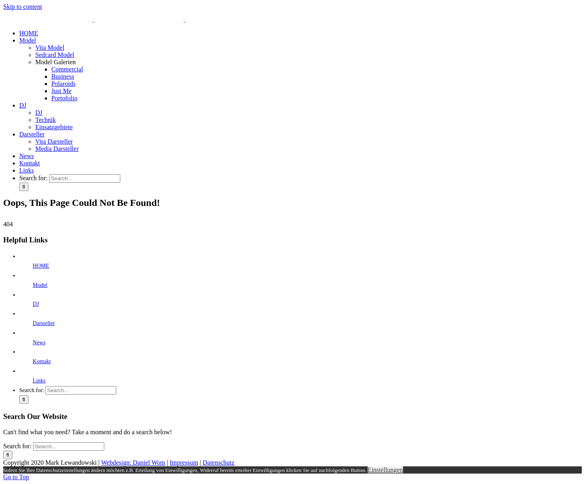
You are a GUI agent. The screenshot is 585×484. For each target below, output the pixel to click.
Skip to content (22, 6)
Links (39, 381)
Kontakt (42, 361)
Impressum (184, 462)
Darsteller (44, 323)
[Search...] (84, 178)
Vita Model (49, 47)
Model (40, 285)
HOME (41, 266)
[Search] (23, 187)
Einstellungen (385, 469)
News (39, 343)
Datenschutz (219, 462)
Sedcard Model (54, 54)
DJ (36, 304)
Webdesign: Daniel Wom (133, 462)
